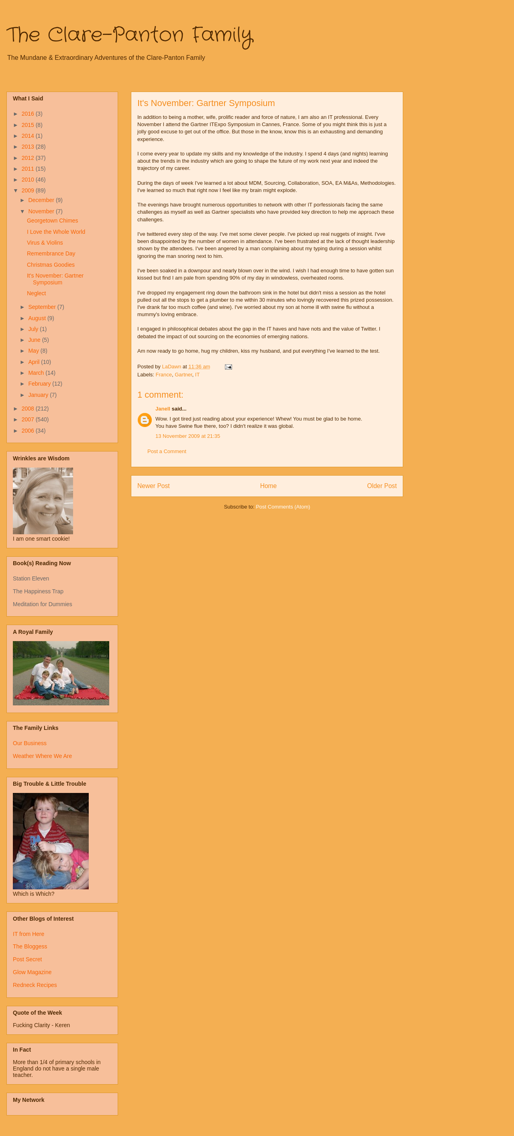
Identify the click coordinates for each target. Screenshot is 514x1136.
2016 (29, 113)
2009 (29, 190)
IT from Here (28, 934)
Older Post (382, 485)
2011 (29, 168)
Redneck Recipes (35, 985)
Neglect (36, 293)
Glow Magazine (32, 972)
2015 (29, 125)
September (42, 307)
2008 (29, 408)
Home (268, 485)
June (35, 340)
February (40, 383)
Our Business (30, 743)
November (41, 211)
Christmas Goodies (51, 265)
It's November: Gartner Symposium (55, 279)
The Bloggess (30, 946)
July (34, 329)
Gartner (183, 375)
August (37, 318)
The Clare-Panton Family (129, 35)
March (36, 373)
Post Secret (27, 959)
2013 (29, 146)
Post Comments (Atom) (283, 507)
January (39, 395)
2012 (29, 158)
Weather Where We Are (42, 756)
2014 (29, 136)
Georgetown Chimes (52, 220)
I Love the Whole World (56, 232)
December (41, 200)
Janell (162, 409)
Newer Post (153, 485)
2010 (29, 179)
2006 (29, 430)
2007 (29, 419)
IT (197, 375)
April (34, 362)
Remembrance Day (51, 253)
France (164, 375)
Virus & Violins (45, 242)
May (34, 350)
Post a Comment (166, 451)
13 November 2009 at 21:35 (187, 436)
